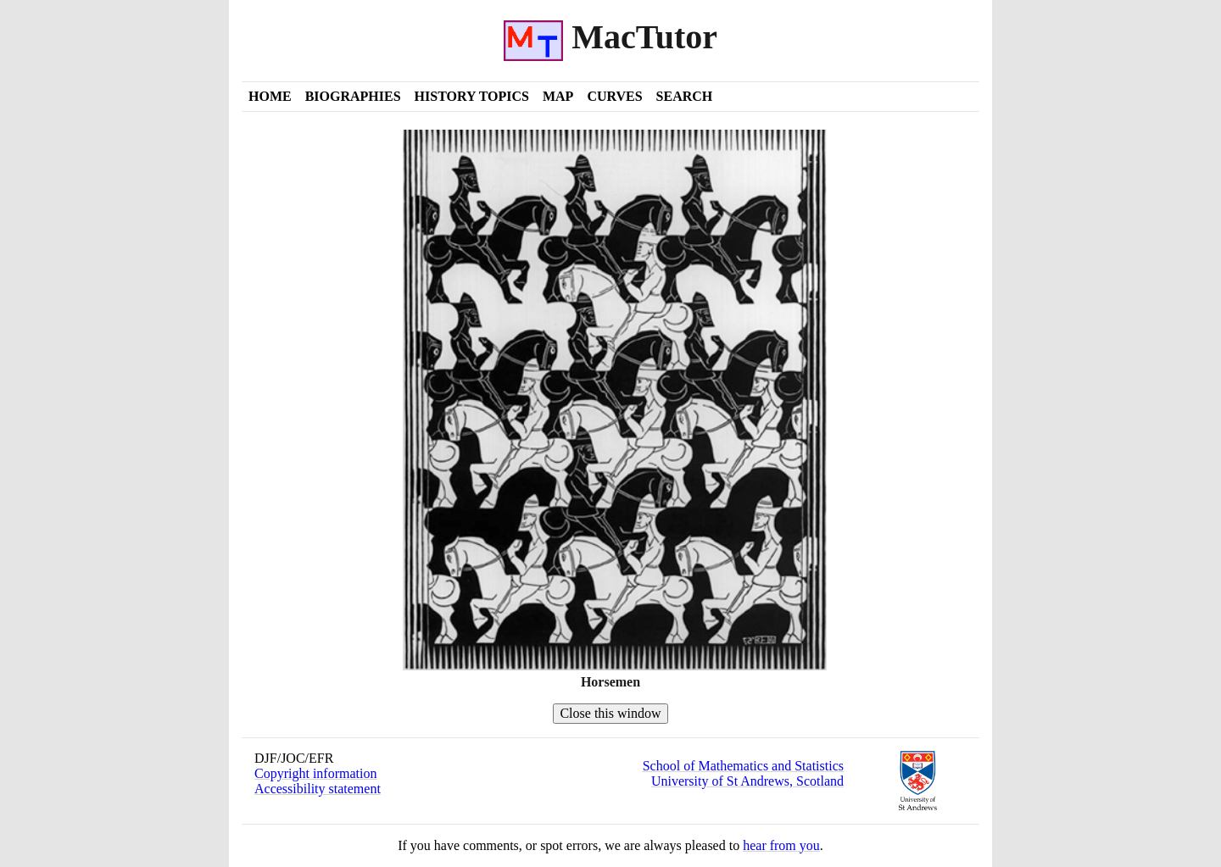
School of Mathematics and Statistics (743, 766)
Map (558, 96)
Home (270, 96)
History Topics (472, 96)
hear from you (781, 845)
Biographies (353, 96)
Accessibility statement (317, 788)
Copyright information (315, 773)
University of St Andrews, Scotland (747, 781)
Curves (614, 96)
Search (684, 96)
